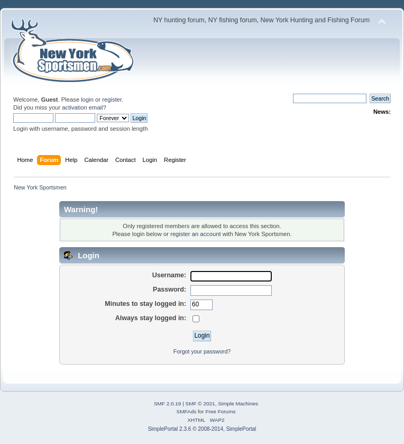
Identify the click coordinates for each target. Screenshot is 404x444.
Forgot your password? (202, 351)
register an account (195, 234)
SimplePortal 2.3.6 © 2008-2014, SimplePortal (202, 429)
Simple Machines (238, 403)
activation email (82, 107)
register (112, 99)
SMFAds (187, 411)
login (87, 99)
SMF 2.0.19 (167, 403)
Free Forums (220, 411)
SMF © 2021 (200, 403)
